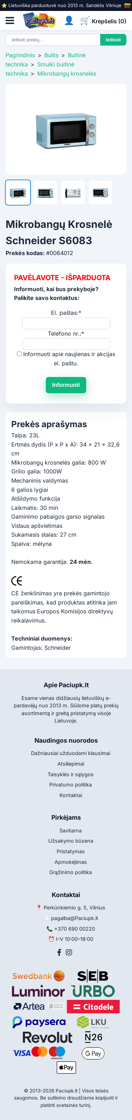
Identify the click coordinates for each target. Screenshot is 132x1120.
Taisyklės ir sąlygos (71, 774)
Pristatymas (71, 851)
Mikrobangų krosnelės (66, 73)
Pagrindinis (20, 55)
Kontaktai (70, 795)
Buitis (51, 55)
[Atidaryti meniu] (10, 20)
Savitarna (70, 830)
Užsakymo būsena (70, 841)
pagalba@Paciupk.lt (74, 918)
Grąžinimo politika (70, 872)
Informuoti (66, 385)
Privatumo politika (70, 785)
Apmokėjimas (71, 862)
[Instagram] (69, 952)
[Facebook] (59, 952)
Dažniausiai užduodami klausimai (70, 753)
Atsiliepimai (70, 764)
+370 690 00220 (74, 929)
